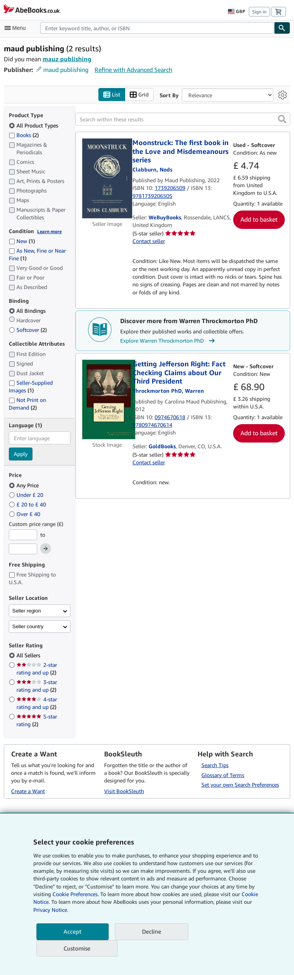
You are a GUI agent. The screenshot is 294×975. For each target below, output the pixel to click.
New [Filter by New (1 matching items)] (22, 241)
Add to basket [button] (259, 220)
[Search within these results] (182, 119)
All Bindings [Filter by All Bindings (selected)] (28, 311)
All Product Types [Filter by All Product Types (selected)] (34, 125)
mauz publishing (66, 59)
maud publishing (65, 69)
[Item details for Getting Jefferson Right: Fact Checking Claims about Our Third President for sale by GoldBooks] (107, 400)
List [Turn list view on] (111, 94)
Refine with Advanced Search (133, 69)
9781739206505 (152, 196)
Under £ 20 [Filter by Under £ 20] (27, 495)
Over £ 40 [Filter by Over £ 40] (25, 514)
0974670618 (170, 417)
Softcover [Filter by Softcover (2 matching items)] (28, 330)
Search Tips (215, 765)
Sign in (259, 12)
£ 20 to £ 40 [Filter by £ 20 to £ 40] (28, 504)
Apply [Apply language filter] (21, 454)
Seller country (28, 626)
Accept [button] (73, 931)
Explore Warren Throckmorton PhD (168, 341)
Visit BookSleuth (124, 791)
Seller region (26, 611)
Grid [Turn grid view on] (139, 94)
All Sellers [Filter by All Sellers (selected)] (29, 655)
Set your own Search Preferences (240, 785)
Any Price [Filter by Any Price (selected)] (24, 485)
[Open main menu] (17, 28)
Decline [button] (151, 931)
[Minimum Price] (23, 534)
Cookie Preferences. (75, 894)
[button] (282, 119)
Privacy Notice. (50, 909)
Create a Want (28, 791)
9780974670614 (152, 424)
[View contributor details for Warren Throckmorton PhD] (168, 390)
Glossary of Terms (222, 775)
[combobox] (157, 28)
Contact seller (148, 241)
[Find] (282, 28)
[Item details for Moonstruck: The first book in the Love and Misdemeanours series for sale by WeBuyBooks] (107, 179)
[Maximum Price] (23, 549)
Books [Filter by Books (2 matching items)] (24, 134)
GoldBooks (162, 446)
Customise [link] (77, 948)
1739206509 (170, 188)
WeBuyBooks (165, 217)
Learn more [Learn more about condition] (49, 231)
